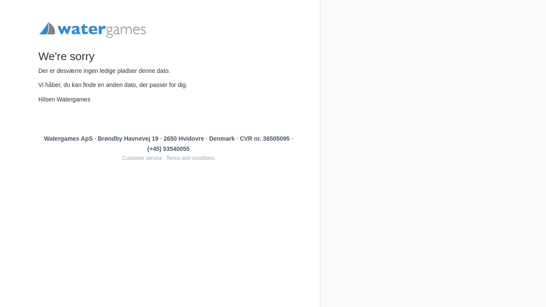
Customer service (142, 158)
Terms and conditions (190, 158)
